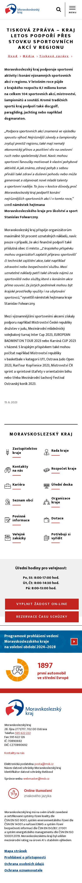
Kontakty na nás (14, 753)
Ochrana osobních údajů (24, 864)
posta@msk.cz (44, 763)
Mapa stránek (15, 851)
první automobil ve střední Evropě (57, 671)
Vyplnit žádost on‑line (41, 604)
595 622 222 (23, 733)
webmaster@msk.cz (36, 778)
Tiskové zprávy (54, 56)
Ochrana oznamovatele (23, 870)
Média (28, 56)
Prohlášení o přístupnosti (25, 858)
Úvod (13, 56)
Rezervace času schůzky (42, 617)
